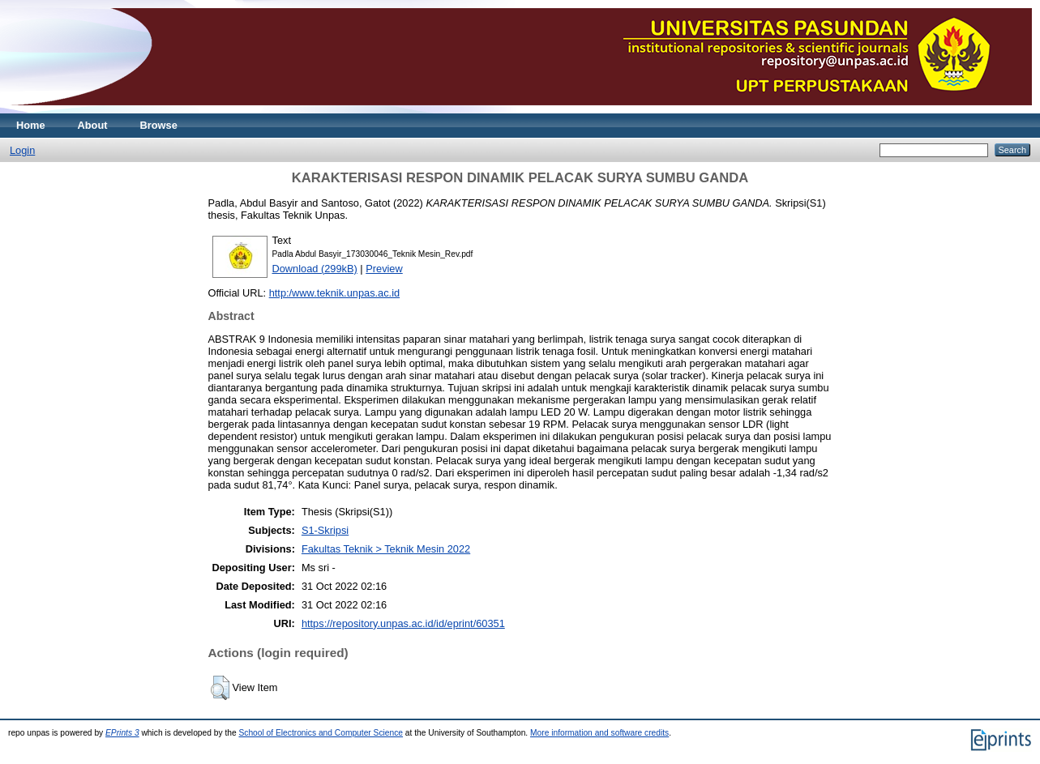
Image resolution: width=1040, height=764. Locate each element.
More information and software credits (599, 732)
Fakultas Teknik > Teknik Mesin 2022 (386, 549)
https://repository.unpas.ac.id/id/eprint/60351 (403, 623)
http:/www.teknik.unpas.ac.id (334, 293)
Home (30, 125)
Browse (159, 125)
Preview (384, 268)
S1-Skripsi (325, 530)
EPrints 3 (122, 732)
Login (22, 150)
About (93, 125)
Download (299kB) (314, 268)
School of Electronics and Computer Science (320, 732)
